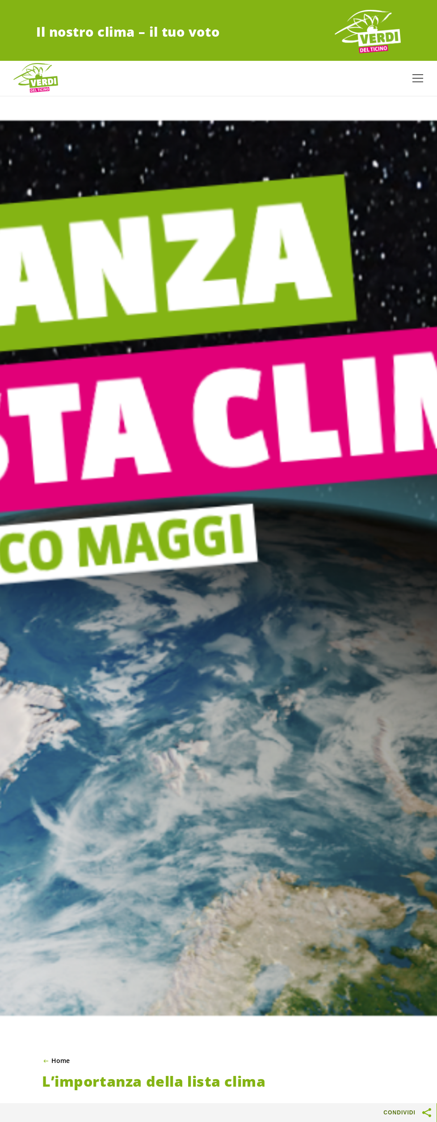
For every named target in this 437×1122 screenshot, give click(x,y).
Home (60, 1061)
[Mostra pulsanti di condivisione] (427, 1113)
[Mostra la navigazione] (417, 78)
